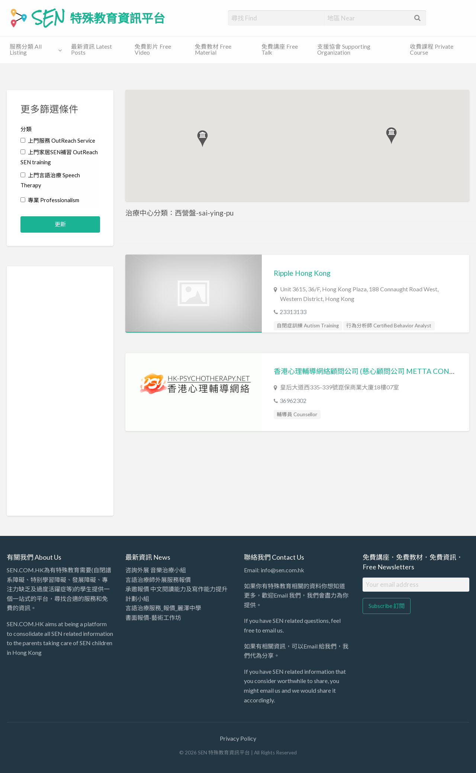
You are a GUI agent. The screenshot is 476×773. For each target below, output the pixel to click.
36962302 (293, 400)
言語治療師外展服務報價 (158, 579)
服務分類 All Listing (26, 49)
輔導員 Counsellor (297, 414)
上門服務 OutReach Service (57, 140)
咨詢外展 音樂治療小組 (155, 569)
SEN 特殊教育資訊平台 (98, 18)
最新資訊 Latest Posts (91, 49)
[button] (202, 138)
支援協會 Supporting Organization (343, 49)
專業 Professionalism (49, 200)
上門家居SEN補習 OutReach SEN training (59, 157)
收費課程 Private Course (431, 49)
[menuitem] (34, 50)
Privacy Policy (238, 738)
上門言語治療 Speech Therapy (50, 180)
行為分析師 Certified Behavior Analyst (388, 326)
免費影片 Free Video (153, 49)
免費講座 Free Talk (279, 49)
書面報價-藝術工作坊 (153, 617)
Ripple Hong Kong (302, 273)
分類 (26, 129)
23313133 (293, 311)
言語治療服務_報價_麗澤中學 (163, 607)
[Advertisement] (60, 390)
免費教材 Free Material (213, 49)
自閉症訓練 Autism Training (308, 326)
